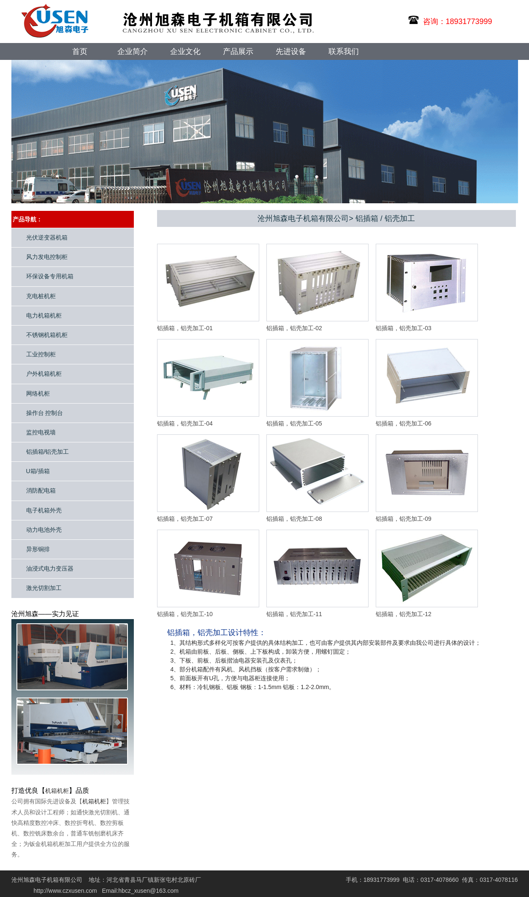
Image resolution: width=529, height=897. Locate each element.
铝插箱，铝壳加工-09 (403, 518)
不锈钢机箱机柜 (47, 334)
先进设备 (291, 51)
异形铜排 (38, 549)
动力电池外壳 (44, 529)
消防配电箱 (41, 490)
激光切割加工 (44, 588)
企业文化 (185, 51)
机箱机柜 (57, 790)
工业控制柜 (41, 354)
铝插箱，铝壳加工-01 (185, 328)
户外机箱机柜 (44, 373)
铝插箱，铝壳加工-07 (185, 518)
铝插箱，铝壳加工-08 (294, 518)
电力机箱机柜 (44, 315)
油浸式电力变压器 (49, 568)
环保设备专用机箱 (49, 276)
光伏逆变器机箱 (47, 237)
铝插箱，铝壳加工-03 (403, 328)
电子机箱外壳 (44, 510)
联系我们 (343, 51)
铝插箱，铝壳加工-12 (403, 614)
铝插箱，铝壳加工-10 (185, 614)
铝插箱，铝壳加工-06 (403, 423)
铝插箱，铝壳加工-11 (294, 614)
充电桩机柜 (41, 296)
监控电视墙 (41, 432)
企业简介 (132, 51)
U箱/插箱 (38, 471)
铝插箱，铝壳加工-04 (185, 423)
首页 (79, 51)
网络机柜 (38, 393)
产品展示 (238, 51)
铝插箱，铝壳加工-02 (294, 328)
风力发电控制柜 (47, 256)
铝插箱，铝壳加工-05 (294, 423)
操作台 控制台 (44, 412)
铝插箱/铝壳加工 (47, 451)
